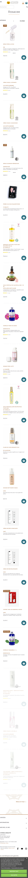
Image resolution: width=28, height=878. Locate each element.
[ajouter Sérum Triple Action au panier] (23, 57)
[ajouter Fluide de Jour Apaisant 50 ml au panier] (23, 460)
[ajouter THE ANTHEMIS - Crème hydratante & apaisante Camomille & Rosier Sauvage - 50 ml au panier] (23, 785)
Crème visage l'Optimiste (9, 82)
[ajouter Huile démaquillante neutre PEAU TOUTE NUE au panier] (23, 420)
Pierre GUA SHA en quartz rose (11, 204)
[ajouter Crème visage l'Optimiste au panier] (23, 95)
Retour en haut (21, 802)
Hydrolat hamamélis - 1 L (10, 650)
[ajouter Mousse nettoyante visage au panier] (23, 501)
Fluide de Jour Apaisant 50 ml (11, 447)
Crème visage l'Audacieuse (10, 123)
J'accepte (14, 875)
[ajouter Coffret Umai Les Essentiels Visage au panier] (23, 623)
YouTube (22, 849)
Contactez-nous (4, 843)
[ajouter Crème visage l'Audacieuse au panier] (23, 136)
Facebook (18, 850)
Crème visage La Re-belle (10, 731)
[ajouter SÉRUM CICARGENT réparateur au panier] (23, 177)
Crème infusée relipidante (10, 568)
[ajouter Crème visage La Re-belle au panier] (23, 744)
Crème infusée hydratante (10, 528)
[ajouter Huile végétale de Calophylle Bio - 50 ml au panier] (23, 298)
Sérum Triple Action (8, 44)
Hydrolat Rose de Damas (10, 325)
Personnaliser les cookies (17, 868)
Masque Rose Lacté (8, 366)
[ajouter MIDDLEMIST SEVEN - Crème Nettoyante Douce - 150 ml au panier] (23, 704)
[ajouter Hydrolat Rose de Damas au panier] (23, 339)
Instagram (26, 849)
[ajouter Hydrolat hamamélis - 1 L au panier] (23, 663)
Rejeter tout (14, 871)
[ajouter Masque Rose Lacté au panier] (23, 379)
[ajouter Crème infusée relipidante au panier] (23, 582)
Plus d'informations (6, 868)
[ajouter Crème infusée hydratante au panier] (23, 541)
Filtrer (22, 21)
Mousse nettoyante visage (10, 487)
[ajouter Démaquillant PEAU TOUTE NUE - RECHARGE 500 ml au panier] (23, 258)
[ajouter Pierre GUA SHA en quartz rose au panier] (23, 217)
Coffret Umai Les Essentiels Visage (12, 609)
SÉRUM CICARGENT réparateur (11, 163)
